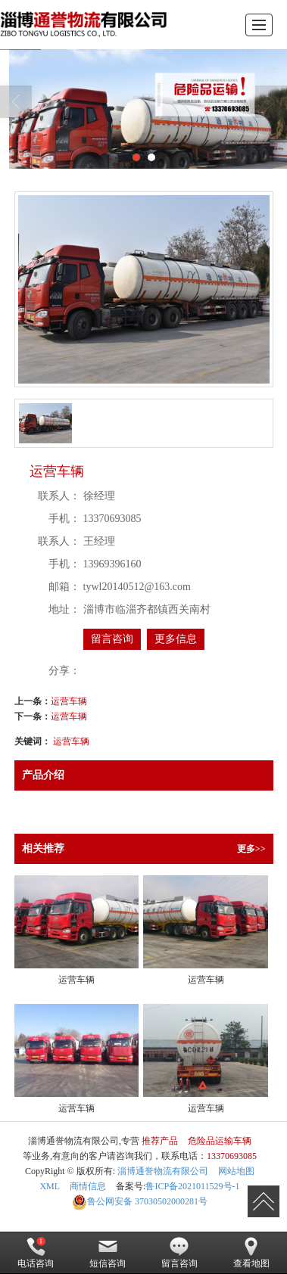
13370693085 (232, 1156)
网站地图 (236, 1171)
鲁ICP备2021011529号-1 (192, 1186)
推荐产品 (160, 1141)
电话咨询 (35, 1253)
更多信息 (175, 639)
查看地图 (251, 1253)
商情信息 (88, 1186)
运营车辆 (69, 701)
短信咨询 (107, 1253)
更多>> (251, 849)
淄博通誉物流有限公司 (162, 1171)
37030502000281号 (139, 1201)
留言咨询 (112, 639)
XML (49, 1186)
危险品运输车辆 (219, 1141)
